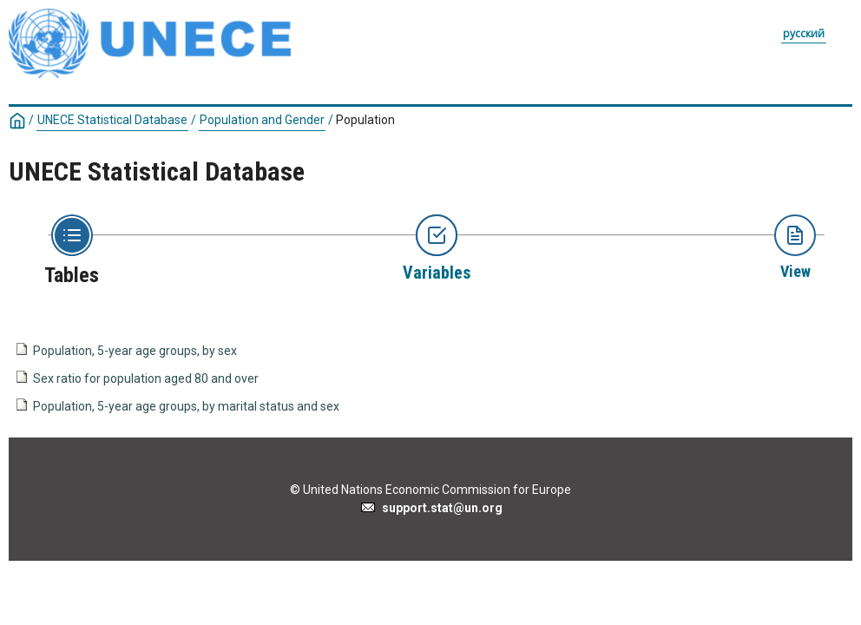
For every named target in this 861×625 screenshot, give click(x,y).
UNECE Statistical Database (112, 120)
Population (365, 120)
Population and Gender (262, 120)
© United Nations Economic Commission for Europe (430, 490)
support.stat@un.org (431, 508)
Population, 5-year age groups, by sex (135, 351)
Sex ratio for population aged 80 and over (146, 378)
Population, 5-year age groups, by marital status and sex (186, 406)
